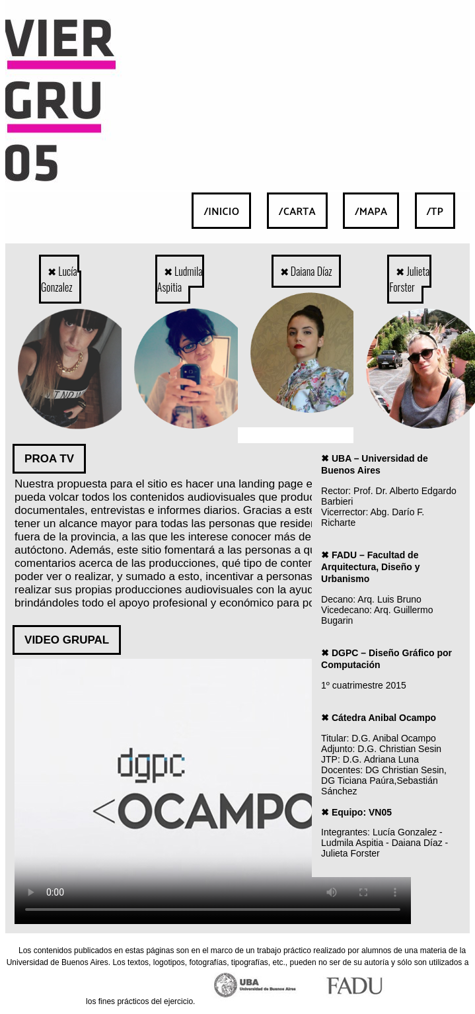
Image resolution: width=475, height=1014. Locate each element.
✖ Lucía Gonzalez (59, 279)
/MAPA (371, 210)
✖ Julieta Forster (409, 279)
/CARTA (297, 210)
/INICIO (221, 210)
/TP (435, 210)
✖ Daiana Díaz (306, 271)
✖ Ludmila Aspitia (180, 279)
